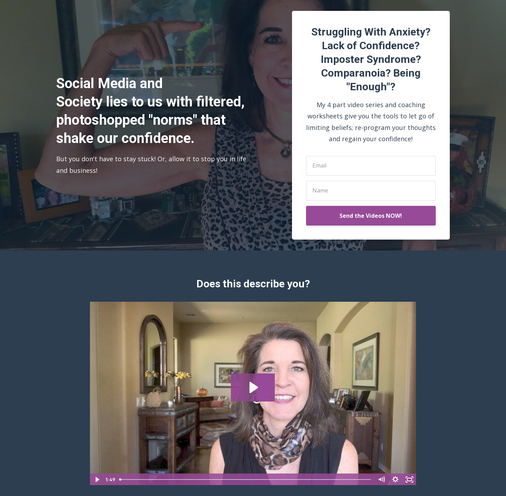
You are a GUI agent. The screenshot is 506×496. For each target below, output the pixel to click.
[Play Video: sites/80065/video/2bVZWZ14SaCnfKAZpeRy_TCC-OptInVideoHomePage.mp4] (253, 387)
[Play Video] (97, 479)
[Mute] (381, 479)
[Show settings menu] (395, 479)
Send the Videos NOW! (370, 216)
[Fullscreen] (409, 479)
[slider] (245, 479)
